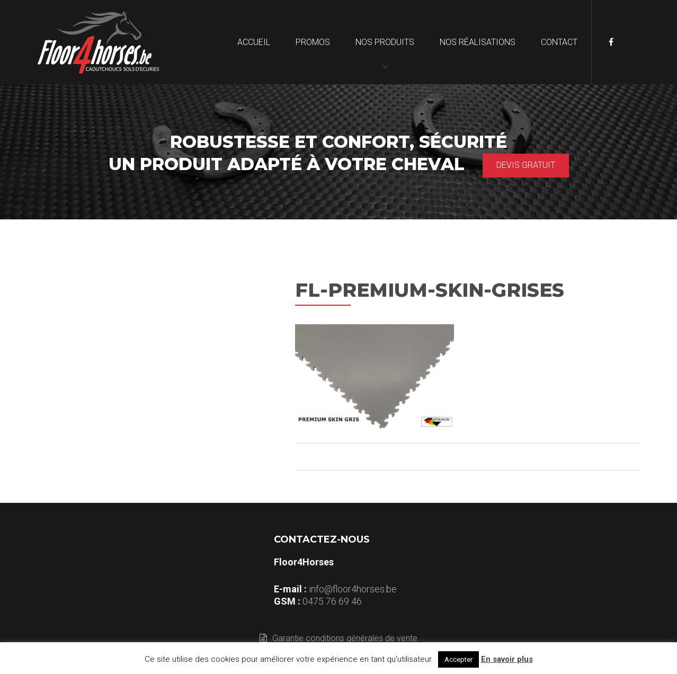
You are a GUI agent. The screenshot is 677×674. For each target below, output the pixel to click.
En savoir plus (507, 659)
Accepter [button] (458, 659)
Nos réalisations (477, 42)
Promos (313, 42)
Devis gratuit (525, 165)
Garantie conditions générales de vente (338, 638)
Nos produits (384, 42)
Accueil (253, 42)
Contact (559, 42)
